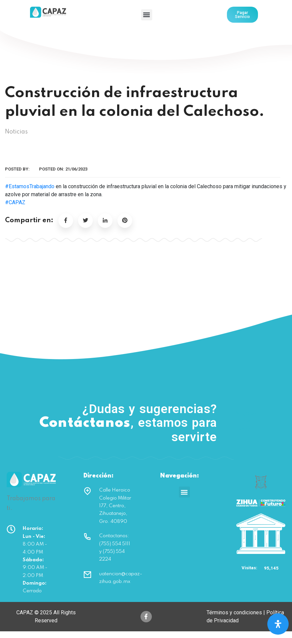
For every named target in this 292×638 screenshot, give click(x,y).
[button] (146, 14)
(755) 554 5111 (245, 421)
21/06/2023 (76, 169)
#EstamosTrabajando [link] (29, 186)
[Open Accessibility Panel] (278, 624)
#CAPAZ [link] (15, 202)
